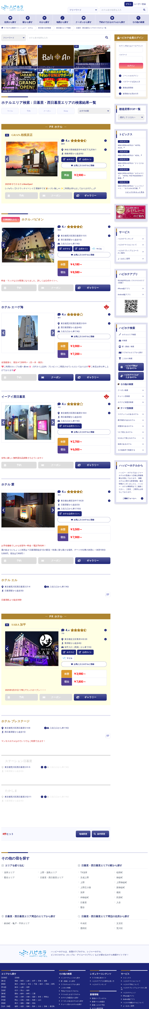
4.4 (67, 630)
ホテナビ (68, 159)
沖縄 (16, 969)
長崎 (28, 966)
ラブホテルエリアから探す (131, 352)
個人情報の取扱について (59, 997)
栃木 (41, 943)
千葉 (35, 943)
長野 (28, 946)
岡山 (16, 959)
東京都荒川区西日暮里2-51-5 (17, 767)
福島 (45, 940)
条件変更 (99, 834)
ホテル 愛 (7, 484)
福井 (28, 950)
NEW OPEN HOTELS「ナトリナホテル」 (131, 162)
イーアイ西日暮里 (13, 396)
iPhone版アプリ (131, 289)
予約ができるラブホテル (68, 950)
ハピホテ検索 (127, 327)
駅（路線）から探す (67, 940)
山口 (39, 959)
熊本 (33, 966)
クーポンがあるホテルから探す (71, 960)
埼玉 (29, 943)
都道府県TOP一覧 (129, 109)
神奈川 (22, 943)
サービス (124, 232)
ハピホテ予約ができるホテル (128, 367)
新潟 (16, 946)
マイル (10, 111)
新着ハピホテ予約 (97, 964)
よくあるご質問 (131, 259)
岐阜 (22, 953)
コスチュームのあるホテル (131, 414)
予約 (28, 111)
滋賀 (33, 956)
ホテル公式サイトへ (69, 426)
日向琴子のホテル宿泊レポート (71, 981)
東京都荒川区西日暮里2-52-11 (18, 797)
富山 (22, 950)
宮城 (39, 940)
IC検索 (123, 341)
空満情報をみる (11, 220)
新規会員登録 (128, 88)
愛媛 (28, 962)
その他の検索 (138, 19)
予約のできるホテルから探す (112, 19)
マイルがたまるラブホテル (69, 954)
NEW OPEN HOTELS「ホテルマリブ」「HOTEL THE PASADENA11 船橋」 (131, 173)
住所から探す (10, 19)
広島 (22, 959)
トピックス (125, 134)
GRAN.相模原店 (21, 135)
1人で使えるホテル (131, 432)
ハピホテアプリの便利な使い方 (102, 940)
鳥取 (28, 959)
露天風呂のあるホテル (131, 420)
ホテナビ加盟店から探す (68, 957)
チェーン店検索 (131, 396)
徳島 (22, 962)
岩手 (33, 940)
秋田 (22, 940)
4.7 (64, 227)
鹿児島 (52, 966)
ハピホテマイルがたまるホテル (129, 376)
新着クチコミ (96, 971)
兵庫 (22, 956)
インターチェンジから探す (69, 937)
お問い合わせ (115, 997)
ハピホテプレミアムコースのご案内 (131, 252)
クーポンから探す (84, 19)
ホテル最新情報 (96, 968)
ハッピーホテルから (131, 465)
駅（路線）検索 (126, 347)
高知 (33, 962)
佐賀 (22, 966)
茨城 (47, 943)
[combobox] (120, 10)
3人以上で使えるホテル (131, 438)
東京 (16, 943)
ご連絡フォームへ (129, 498)
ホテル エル (9, 580)
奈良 (39, 956)
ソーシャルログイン (130, 76)
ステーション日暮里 (18, 761)
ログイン (131, 66)
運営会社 (32, 997)
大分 (39, 966)
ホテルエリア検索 (127, 335)
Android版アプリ (131, 295)
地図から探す (62, 19)
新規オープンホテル (98, 958)
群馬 (53, 943)
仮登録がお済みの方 (130, 94)
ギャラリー (86, 195)
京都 (28, 956)
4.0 (64, 314)
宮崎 (45, 966)
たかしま (11, 790)
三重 (33, 953)
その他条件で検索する (131, 450)
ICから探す (44, 19)
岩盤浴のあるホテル (131, 426)
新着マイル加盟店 (97, 961)
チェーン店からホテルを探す (70, 964)
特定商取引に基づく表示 (82, 997)
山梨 (22, 946)
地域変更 (83, 834)
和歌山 (46, 956)
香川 (16, 962)
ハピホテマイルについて (131, 245)
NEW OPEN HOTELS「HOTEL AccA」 (129, 144)
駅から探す (28, 19)
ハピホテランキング (131, 239)
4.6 (67, 141)
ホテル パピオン (33, 219)
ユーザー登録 (140, 4)
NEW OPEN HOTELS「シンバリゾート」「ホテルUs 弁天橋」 (131, 185)
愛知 (16, 953)
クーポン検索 (131, 390)
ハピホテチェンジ (128, 952)
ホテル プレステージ (15, 721)
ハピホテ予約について (130, 944)
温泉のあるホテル (131, 444)
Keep (66, 111)
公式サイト (85, 159)
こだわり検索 (125, 358)
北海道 (17, 937)
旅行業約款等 (101, 997)
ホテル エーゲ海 (12, 307)
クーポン (47, 111)
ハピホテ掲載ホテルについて (132, 962)
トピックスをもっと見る (134, 192)
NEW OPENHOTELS (67, 978)
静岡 (28, 953)
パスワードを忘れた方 (131, 82)
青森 (16, 940)
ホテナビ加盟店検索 (131, 402)
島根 (33, 959)
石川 (16, 950)
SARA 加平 (18, 624)
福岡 (16, 966)
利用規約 (42, 997)
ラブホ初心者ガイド (98, 937)
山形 (28, 940)
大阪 (16, 956)
